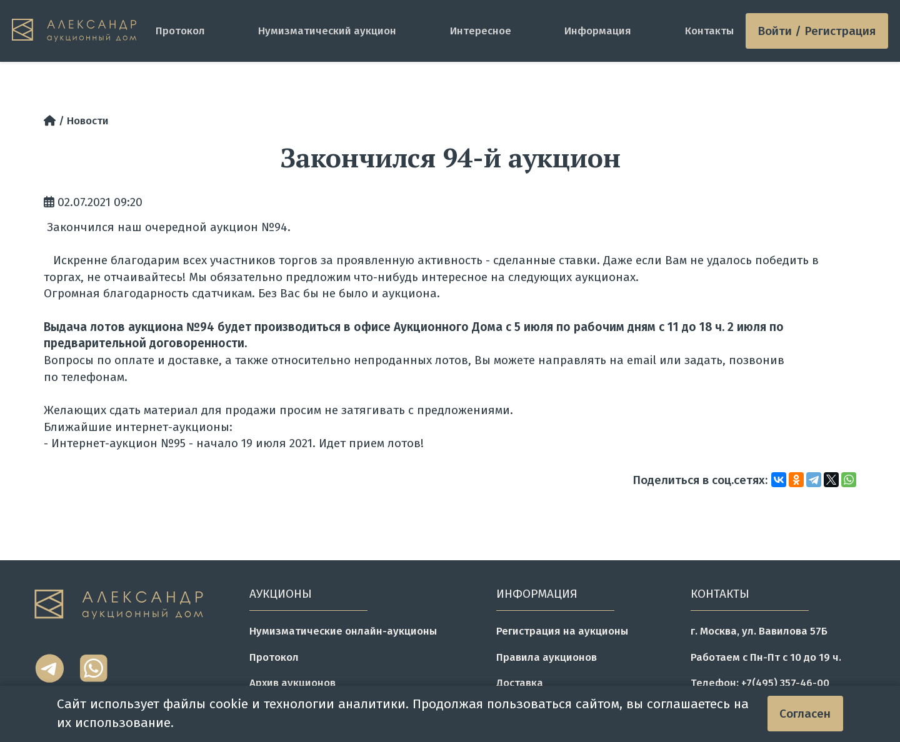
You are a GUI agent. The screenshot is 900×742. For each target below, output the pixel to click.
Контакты (709, 30)
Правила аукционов (546, 657)
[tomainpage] (78, 31)
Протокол (180, 30)
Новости (88, 120)
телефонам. (94, 377)
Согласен (805, 713)
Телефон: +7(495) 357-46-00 (760, 682)
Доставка (519, 682)
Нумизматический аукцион (327, 30)
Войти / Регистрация (817, 31)
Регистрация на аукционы (562, 631)
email (641, 360)
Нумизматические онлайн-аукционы (343, 631)
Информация (597, 30)
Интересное (480, 30)
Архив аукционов (292, 682)
